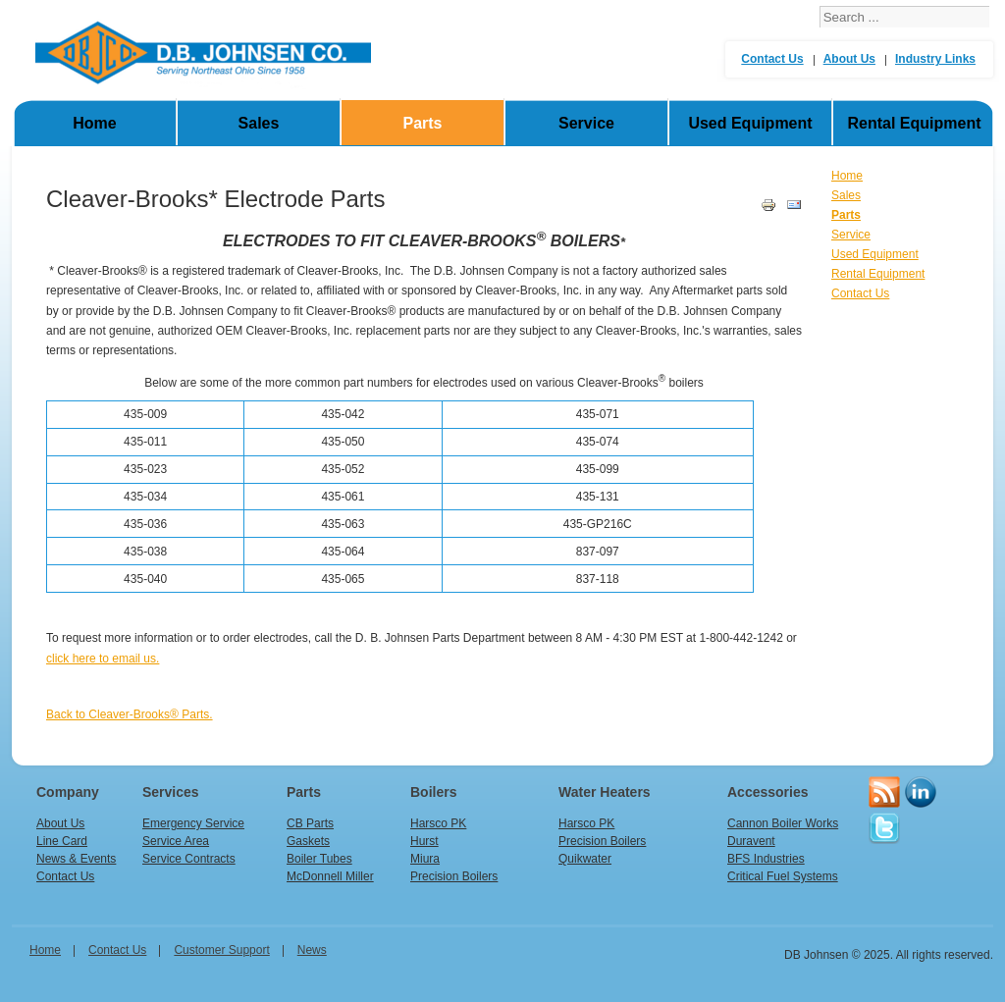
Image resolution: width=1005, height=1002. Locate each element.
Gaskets (308, 841)
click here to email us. (102, 658)
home (45, 950)
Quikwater (584, 859)
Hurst (424, 841)
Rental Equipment (913, 123)
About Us (849, 59)
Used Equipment (750, 123)
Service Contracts (189, 859)
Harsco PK (438, 823)
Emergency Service (193, 823)
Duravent (751, 841)
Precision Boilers (454, 876)
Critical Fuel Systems (782, 876)
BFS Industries (766, 859)
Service (586, 123)
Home (94, 123)
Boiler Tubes (319, 859)
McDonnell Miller (330, 876)
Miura (425, 859)
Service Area (175, 841)
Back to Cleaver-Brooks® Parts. (129, 714)
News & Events (76, 859)
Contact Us (772, 59)
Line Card (61, 841)
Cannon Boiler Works (782, 823)
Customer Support (221, 950)
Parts (422, 123)
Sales (259, 123)
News (312, 950)
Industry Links (935, 59)
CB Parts (310, 823)
